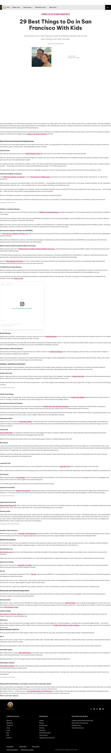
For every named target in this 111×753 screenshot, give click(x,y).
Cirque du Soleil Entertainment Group (82, 720)
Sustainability (43, 725)
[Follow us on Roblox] (103, 709)
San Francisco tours (11, 607)
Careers (41, 720)
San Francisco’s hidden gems (40, 177)
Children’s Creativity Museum (49, 212)
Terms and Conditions (12, 749)
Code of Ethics (43, 735)
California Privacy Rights (27, 749)
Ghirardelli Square (25, 653)
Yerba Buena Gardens (7, 666)
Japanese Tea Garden (23, 490)
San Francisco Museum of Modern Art (15, 233)
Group (8, 728)
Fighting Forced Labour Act (47, 737)
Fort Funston (20, 477)
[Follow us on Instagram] (97, 709)
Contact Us (10, 725)
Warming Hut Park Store (14, 261)
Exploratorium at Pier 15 (34, 153)
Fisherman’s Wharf (25, 421)
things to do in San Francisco (37, 134)
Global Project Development (80, 723)
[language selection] (108, 7)
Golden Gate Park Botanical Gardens (56, 406)
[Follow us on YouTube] (100, 709)
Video (8, 730)
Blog (8, 733)
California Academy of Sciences (14, 177)
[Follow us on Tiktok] (91, 709)
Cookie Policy (22, 746)
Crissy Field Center (6, 433)
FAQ (8, 735)
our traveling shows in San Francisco (39, 691)
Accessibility (10, 746)
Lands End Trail (64, 466)
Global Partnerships (45, 733)
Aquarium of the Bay (25, 565)
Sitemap (9, 737)
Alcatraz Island (70, 603)
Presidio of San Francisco (27, 533)
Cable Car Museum (56, 351)
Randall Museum (51, 336)
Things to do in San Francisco (55, 14)
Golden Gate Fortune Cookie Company (67, 625)
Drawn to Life (18, 278)
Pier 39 (33, 574)
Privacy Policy (36, 746)
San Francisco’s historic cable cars (12, 614)
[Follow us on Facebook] (94, 709)
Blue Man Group (76, 725)
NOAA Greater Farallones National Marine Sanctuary (37, 249)
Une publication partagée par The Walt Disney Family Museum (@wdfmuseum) (22, 330)
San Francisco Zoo (6, 552)
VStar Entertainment (78, 728)
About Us (9, 720)
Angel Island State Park (8, 505)
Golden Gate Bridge (77, 397)
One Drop (42, 728)
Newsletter (10, 723)
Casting (41, 723)
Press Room (42, 730)
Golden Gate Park (78, 376)
